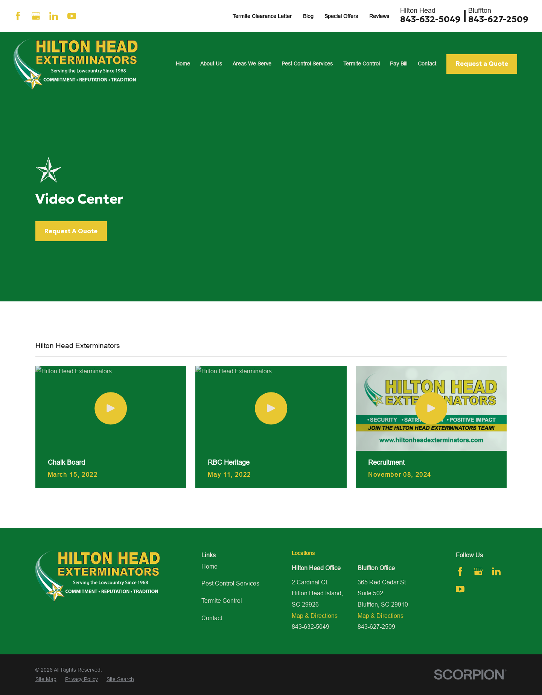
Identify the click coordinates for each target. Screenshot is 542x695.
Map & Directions (315, 615)
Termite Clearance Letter (262, 16)
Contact (211, 617)
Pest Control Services (230, 583)
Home (209, 566)
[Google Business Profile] (36, 16)
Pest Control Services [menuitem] (307, 64)
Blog (308, 16)
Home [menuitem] (183, 64)
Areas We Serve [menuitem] (252, 64)
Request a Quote (482, 64)
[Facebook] (18, 16)
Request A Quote (70, 231)
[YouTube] (71, 16)
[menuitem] (45, 679)
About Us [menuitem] (211, 64)
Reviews (379, 16)
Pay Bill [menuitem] (398, 64)
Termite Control (221, 600)
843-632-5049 (430, 19)
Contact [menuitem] (427, 64)
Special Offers (341, 16)
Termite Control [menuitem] (361, 64)
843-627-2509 (498, 19)
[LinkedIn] (53, 16)
